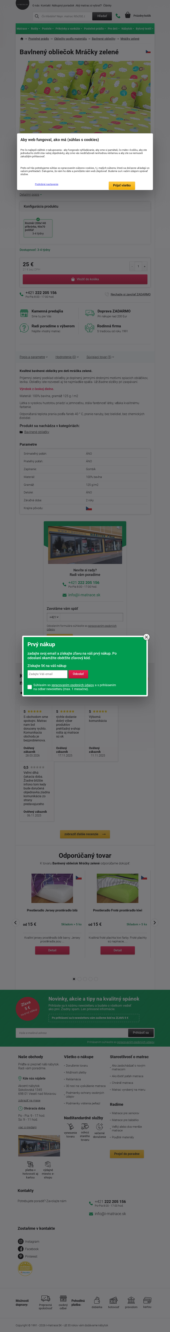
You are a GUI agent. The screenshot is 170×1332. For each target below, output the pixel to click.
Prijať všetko (122, 185)
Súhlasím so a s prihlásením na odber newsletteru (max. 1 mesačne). (74, 687)
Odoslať (78, 674)
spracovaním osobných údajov (72, 685)
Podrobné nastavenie (46, 184)
